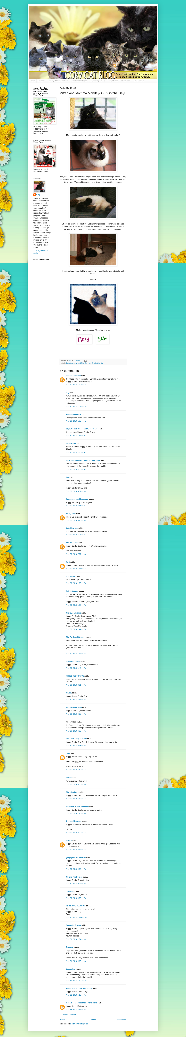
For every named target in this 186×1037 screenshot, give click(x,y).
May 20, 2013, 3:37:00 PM (76, 700)
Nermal (69, 778)
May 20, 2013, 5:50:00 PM (76, 770)
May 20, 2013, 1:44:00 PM (76, 629)
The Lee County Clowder (76, 739)
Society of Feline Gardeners (58, 81)
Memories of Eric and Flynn (77, 807)
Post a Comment (69, 1015)
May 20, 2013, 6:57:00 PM (76, 799)
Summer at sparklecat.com (77, 499)
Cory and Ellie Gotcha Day (94, 363)
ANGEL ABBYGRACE (75, 676)
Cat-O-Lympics (139, 81)
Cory (38, 195)
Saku (68, 753)
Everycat (69, 947)
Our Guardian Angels (79, 81)
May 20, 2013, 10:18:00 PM (76, 918)
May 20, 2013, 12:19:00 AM (76, 407)
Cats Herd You (72, 528)
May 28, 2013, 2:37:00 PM (76, 1010)
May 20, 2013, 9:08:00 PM (76, 869)
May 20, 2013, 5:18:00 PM (76, 746)
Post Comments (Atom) (79, 1024)
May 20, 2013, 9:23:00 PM (76, 898)
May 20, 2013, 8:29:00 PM (76, 833)
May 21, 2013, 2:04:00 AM (76, 939)
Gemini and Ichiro (73, 376)
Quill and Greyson (73, 821)
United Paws (125, 81)
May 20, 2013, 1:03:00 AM (76, 421)
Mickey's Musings (73, 613)
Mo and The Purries (74, 877)
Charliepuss (71, 443)
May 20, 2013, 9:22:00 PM (76, 884)
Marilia (69, 693)
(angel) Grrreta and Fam (76, 858)
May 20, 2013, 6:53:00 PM (76, 784)
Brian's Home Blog (74, 707)
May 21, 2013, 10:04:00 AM (76, 981)
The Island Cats (72, 792)
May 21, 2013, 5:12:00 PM (76, 995)
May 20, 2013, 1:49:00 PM (76, 668)
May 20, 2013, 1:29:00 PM (76, 605)
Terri (68, 562)
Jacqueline (70, 969)
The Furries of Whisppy (75, 637)
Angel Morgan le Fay (98, 81)
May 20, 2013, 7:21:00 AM (76, 554)
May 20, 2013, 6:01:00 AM (76, 535)
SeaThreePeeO (72, 543)
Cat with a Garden (73, 662)
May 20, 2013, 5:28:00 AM (76, 520)
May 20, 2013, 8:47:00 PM (76, 850)
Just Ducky (70, 891)
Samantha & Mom (73, 925)
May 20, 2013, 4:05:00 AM (76, 469)
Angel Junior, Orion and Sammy (79, 988)
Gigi (67, 393)
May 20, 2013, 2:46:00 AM (76, 452)
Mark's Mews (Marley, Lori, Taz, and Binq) (83, 460)
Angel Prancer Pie (73, 414)
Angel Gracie (113, 81)
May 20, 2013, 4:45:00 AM (76, 506)
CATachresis (71, 576)
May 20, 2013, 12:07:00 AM (76, 385)
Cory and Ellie (79, 363)
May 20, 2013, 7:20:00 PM (76, 813)
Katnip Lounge (72, 591)
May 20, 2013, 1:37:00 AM (76, 436)
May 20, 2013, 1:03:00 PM (76, 583)
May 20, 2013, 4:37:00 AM (76, 491)
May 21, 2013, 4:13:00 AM (76, 961)
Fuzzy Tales (71, 514)
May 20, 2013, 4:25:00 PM (76, 714)
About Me (41, 81)
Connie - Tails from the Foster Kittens (81, 1003)
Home (33, 81)
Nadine (69, 840)
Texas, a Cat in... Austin (75, 906)
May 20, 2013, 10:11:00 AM (76, 569)
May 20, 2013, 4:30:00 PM (76, 731)
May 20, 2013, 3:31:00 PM (76, 685)
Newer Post (64, 1020)
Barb (68, 477)
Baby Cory (70, 363)
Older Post (121, 1020)
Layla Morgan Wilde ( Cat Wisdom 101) (82, 429)
